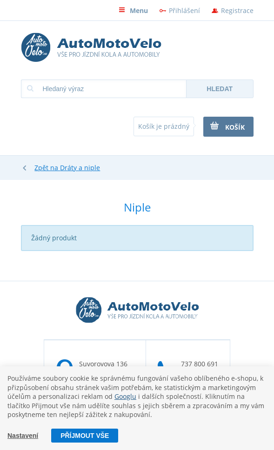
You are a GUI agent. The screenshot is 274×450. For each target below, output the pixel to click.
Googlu (125, 396)
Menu (133, 10)
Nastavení (22, 435)
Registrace (237, 10)
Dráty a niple (80, 167)
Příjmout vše (84, 435)
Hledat (220, 89)
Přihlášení (184, 10)
